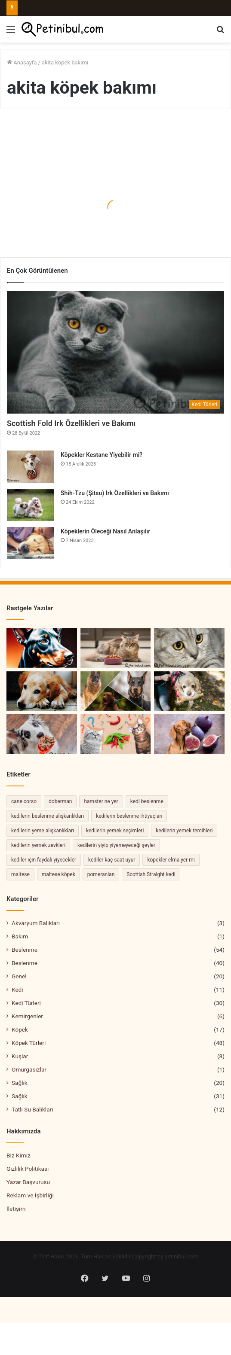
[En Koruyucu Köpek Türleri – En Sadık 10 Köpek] (115, 691)
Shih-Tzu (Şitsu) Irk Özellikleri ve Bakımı (115, 493)
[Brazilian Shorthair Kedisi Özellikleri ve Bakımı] (189, 647)
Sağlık (20, 1082)
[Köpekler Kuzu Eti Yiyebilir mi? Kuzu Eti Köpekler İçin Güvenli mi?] (41, 734)
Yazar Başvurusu (28, 1181)
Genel (19, 976)
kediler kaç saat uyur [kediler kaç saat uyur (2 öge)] (111, 860)
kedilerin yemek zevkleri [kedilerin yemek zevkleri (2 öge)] (38, 845)
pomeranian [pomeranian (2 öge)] (101, 874)
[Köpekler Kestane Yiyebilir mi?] (30, 467)
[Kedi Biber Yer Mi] (115, 734)
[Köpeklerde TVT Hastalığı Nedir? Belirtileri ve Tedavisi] (41, 691)
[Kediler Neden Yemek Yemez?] (115, 647)
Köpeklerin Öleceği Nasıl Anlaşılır (105, 531)
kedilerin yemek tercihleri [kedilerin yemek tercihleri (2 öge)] (184, 831)
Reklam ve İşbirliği (30, 1195)
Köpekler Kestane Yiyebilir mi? (101, 454)
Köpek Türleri (29, 1042)
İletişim (15, 1208)
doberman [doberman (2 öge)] (60, 801)
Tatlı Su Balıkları (32, 1109)
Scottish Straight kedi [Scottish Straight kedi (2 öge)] (150, 874)
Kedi (17, 989)
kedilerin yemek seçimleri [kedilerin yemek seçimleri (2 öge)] (115, 831)
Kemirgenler (27, 1016)
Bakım (20, 936)
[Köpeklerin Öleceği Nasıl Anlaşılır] (30, 543)
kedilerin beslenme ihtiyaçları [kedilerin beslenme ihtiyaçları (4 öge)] (129, 816)
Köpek (20, 1029)
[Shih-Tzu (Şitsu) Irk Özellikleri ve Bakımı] (30, 505)
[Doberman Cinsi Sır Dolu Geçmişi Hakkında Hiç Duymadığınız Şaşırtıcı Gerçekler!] (41, 647)
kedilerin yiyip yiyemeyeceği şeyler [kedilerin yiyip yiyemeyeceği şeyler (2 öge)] (116, 845)
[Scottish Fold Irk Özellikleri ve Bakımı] (115, 352)
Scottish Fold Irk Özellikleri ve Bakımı (71, 423)
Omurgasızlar (29, 1069)
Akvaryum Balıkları (36, 923)
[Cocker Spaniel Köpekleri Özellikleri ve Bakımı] (189, 691)
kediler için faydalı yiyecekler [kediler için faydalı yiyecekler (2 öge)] (43, 860)
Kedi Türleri (26, 1002)
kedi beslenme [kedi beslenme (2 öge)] (146, 801)
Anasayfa (22, 62)
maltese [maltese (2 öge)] (20, 874)
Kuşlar (20, 1056)
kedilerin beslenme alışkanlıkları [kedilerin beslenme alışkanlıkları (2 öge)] (47, 816)
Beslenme (24, 949)
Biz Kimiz (18, 1155)
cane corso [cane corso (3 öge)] (24, 801)
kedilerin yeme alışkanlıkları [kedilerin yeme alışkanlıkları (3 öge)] (42, 831)
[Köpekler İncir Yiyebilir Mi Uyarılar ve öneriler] (189, 734)
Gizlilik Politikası (27, 1168)
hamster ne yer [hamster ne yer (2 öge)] (101, 801)
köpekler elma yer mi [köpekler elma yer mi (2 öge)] (170, 860)
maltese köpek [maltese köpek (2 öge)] (58, 874)
